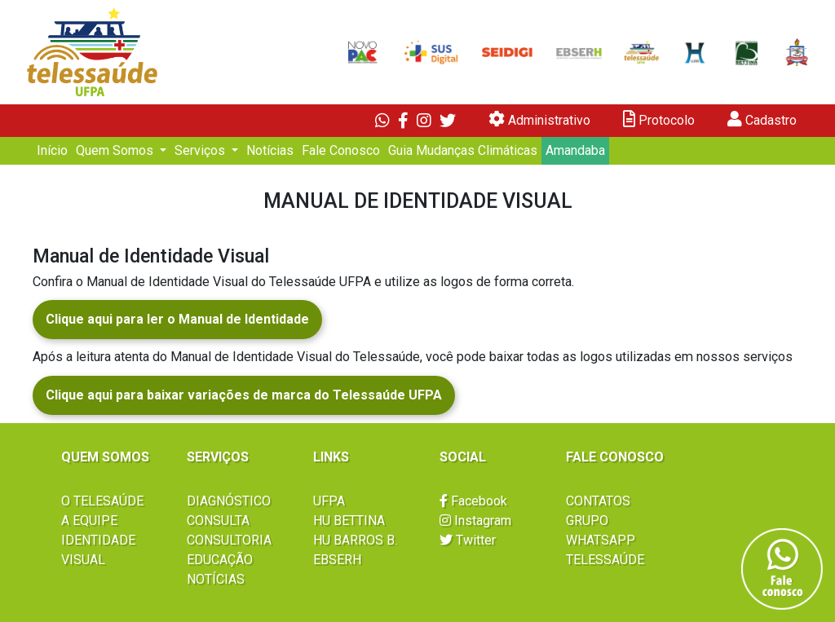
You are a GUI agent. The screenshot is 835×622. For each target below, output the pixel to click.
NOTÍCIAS (216, 579)
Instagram (475, 520)
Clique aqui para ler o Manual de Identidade (177, 319)
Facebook (473, 501)
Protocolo (659, 119)
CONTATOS (598, 501)
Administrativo (539, 119)
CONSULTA (218, 520)
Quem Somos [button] (116, 150)
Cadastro (762, 119)
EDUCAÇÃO (220, 559)
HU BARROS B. (355, 540)
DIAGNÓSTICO (229, 501)
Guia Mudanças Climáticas (462, 150)
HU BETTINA (349, 520)
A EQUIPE (89, 520)
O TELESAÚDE (102, 501)
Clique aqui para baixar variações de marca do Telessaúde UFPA (244, 395)
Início (52, 150)
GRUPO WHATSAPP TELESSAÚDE (605, 540)
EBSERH (337, 559)
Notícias (270, 150)
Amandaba (575, 150)
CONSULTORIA (229, 540)
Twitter (468, 540)
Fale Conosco (341, 150)
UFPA (329, 501)
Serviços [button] (201, 150)
